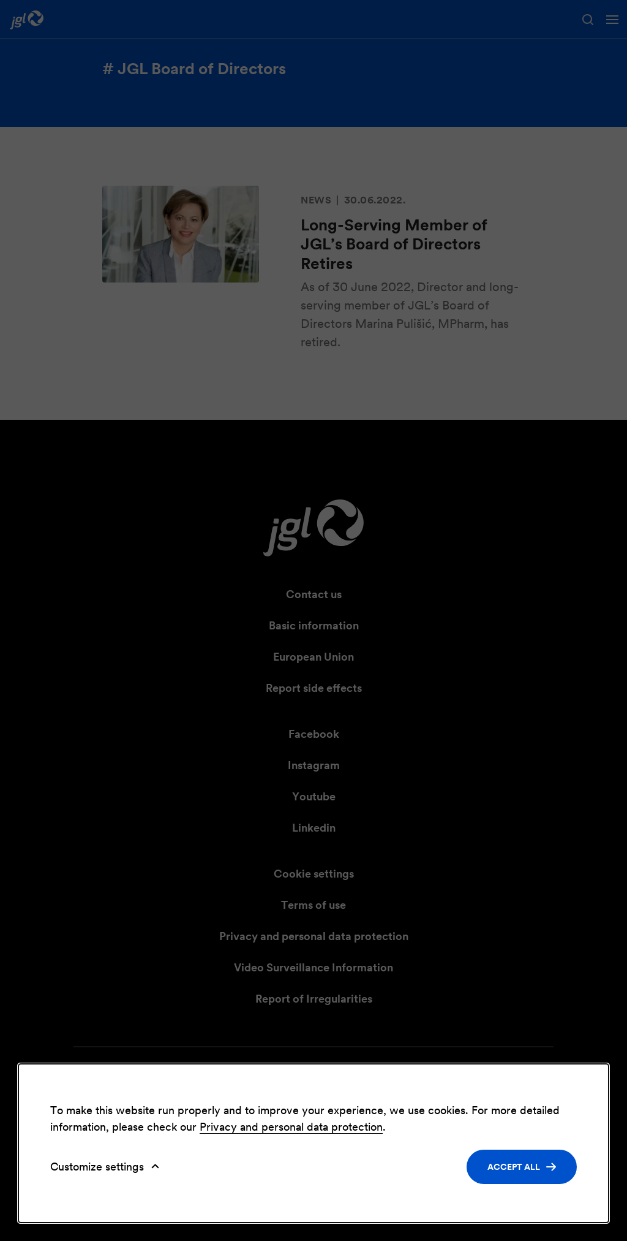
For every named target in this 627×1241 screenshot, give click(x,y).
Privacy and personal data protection (291, 1126)
